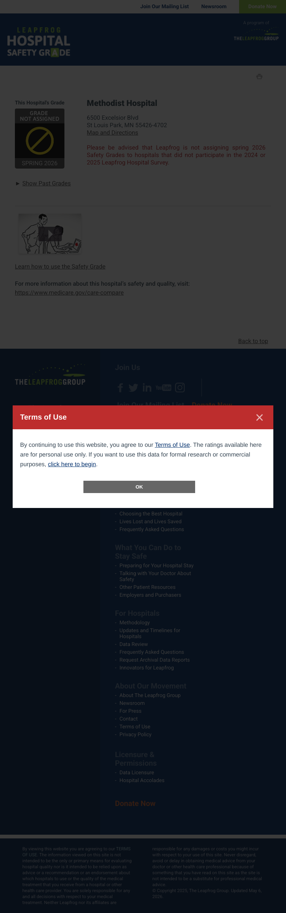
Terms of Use (172, 445)
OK (139, 487)
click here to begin (72, 464)
